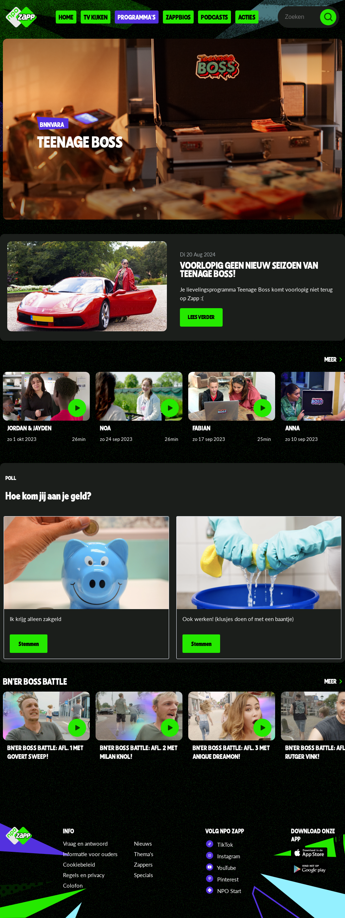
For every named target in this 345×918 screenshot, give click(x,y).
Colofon (73, 885)
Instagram (222, 855)
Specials (143, 875)
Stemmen (28, 643)
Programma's (137, 17)
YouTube (220, 867)
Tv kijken (96, 17)
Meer (330, 359)
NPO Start (223, 890)
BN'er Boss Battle (35, 682)
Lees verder (201, 316)
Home (66, 17)
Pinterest (222, 878)
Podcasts (214, 17)
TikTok (219, 844)
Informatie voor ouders (90, 854)
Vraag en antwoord (85, 843)
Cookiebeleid (79, 864)
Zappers (143, 864)
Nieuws (143, 843)
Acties (247, 17)
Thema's (143, 854)
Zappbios (178, 17)
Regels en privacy (84, 875)
